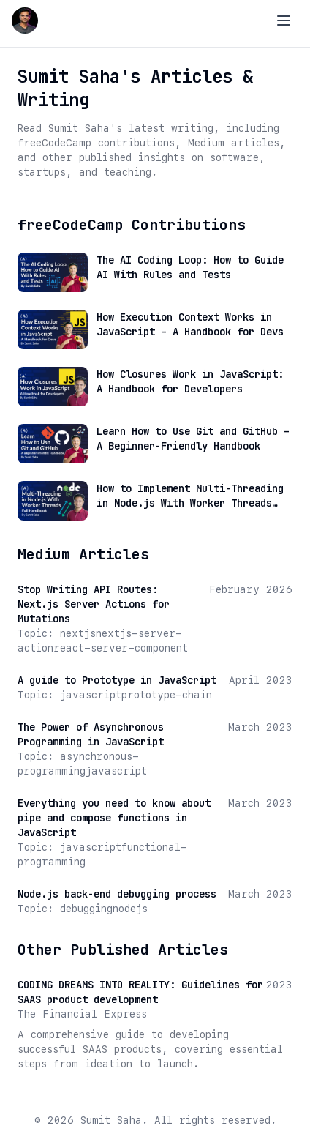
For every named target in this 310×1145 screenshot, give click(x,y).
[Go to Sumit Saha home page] (25, 20)
